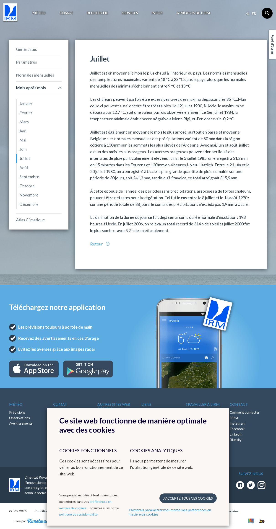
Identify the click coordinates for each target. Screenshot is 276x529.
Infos (157, 12)
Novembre (29, 194)
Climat (66, 12)
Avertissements (21, 423)
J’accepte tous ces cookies (188, 498)
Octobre (27, 185)
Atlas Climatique (30, 219)
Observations (19, 418)
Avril (23, 130)
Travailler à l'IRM (202, 404)
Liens (146, 404)
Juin (23, 149)
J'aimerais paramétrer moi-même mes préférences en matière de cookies (170, 512)
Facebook (237, 429)
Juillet (24, 158)
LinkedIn (236, 434)
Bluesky (236, 440)
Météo (39, 12)
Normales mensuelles (35, 74)
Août (23, 167)
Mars (24, 121)
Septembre (29, 176)
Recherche (97, 12)
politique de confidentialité (78, 514)
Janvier (25, 103)
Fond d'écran (273, 44)
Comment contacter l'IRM (245, 415)
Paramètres (26, 62)
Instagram (237, 423)
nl (247, 13)
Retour (97, 243)
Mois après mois (31, 87)
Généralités (26, 49)
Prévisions (17, 412)
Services (130, 12)
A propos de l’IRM (193, 12)
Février (25, 112)
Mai (22, 139)
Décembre (29, 204)
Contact (239, 404)
